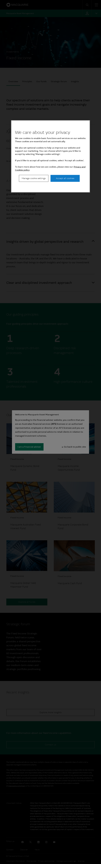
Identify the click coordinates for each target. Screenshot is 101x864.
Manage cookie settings (34, 178)
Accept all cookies (65, 178)
